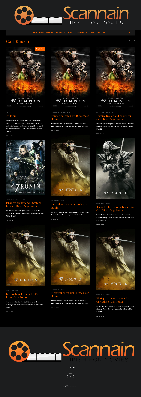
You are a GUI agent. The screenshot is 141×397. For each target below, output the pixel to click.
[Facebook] (129, 32)
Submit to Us (95, 32)
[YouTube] (74, 367)
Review (8, 112)
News (41, 32)
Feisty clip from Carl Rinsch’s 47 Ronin (70, 117)
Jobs (70, 32)
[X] (133, 32)
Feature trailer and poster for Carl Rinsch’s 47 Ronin (113, 117)
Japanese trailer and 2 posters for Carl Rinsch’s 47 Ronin (23, 204)
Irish (35, 32)
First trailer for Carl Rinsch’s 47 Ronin (70, 294)
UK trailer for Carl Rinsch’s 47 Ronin (69, 206)
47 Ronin (11, 115)
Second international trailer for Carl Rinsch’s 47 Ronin (115, 209)
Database (59, 32)
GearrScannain (80, 32)
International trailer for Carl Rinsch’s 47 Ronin (23, 295)
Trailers (22, 199)
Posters (17, 199)
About (105, 32)
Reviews (49, 32)
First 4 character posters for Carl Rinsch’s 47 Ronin (112, 300)
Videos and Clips (65, 112)
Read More (9, 136)
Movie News (10, 199)
